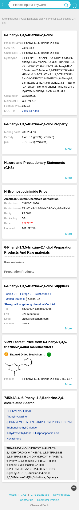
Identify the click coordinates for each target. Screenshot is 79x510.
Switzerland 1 (43, 294)
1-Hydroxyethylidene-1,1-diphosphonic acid (33, 433)
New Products (61, 494)
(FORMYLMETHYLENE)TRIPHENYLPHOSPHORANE (40, 422)
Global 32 (34, 298)
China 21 (11, 294)
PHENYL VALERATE (19, 411)
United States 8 (15, 298)
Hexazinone (14, 438)
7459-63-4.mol (31, 110)
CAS (24, 494)
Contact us (26, 500)
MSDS (13, 494)
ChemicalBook (10, 18)
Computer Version (48, 500)
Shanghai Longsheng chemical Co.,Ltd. (29, 304)
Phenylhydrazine (17, 416)
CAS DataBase (40, 494)
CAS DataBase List (32, 18)
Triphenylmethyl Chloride (22, 427)
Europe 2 (25, 294)
